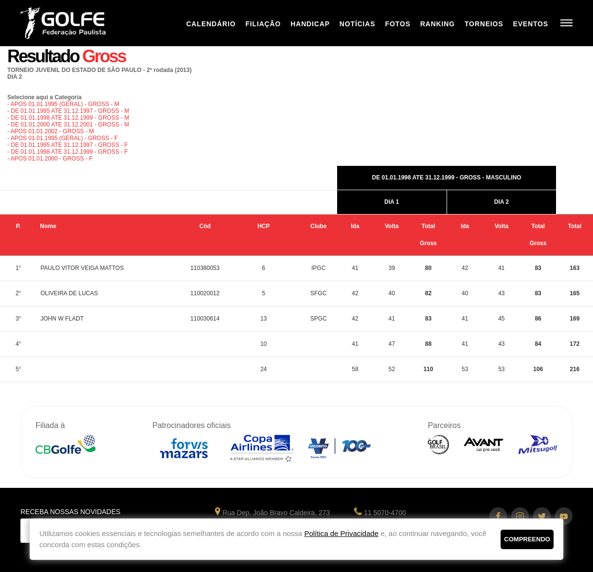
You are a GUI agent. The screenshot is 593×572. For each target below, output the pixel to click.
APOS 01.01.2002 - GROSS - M (52, 131)
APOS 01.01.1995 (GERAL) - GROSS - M (65, 104)
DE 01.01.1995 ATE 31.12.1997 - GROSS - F (69, 145)
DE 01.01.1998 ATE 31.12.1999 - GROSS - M (70, 117)
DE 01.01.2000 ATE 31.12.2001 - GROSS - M (70, 124)
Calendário (211, 24)
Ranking (437, 24)
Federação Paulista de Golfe (72, 23)
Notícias (358, 24)
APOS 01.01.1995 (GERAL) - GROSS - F (64, 138)
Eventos (530, 24)
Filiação (263, 24)
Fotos (397, 24)
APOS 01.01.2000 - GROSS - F (52, 158)
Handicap (310, 24)
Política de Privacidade (341, 533)
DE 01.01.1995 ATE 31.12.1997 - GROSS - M (70, 110)
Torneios (484, 24)
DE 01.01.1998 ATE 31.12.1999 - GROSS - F (69, 151)
